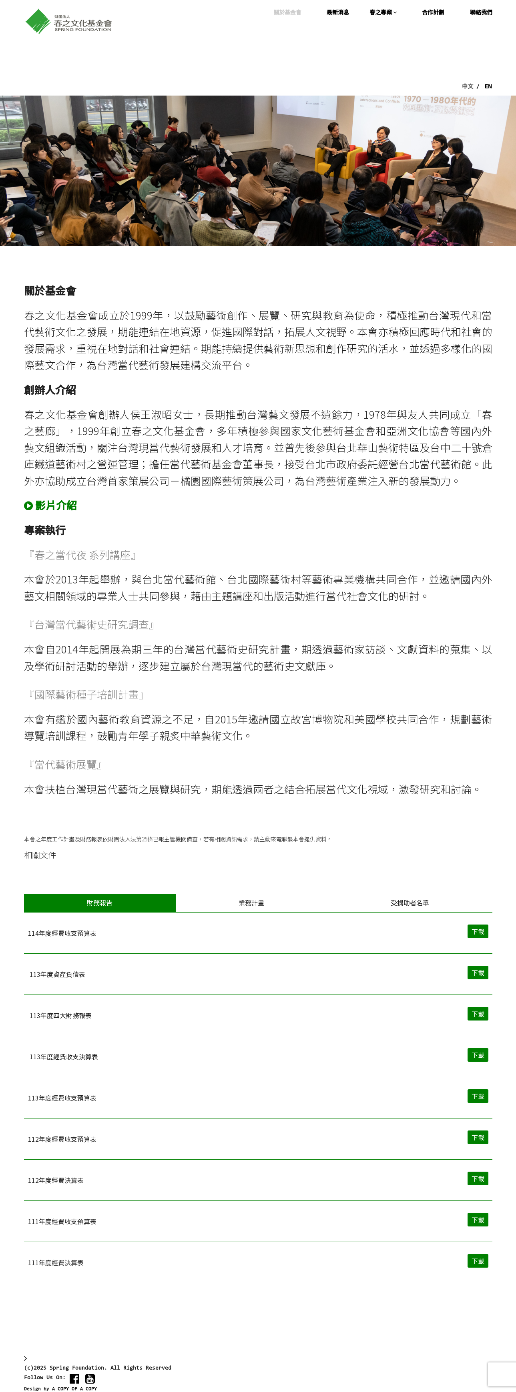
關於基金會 (287, 12)
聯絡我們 (481, 12)
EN (488, 86)
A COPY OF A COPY (74, 1389)
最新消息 (338, 12)
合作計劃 (433, 12)
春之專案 (383, 12)
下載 (478, 932)
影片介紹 (56, 504)
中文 (467, 86)
